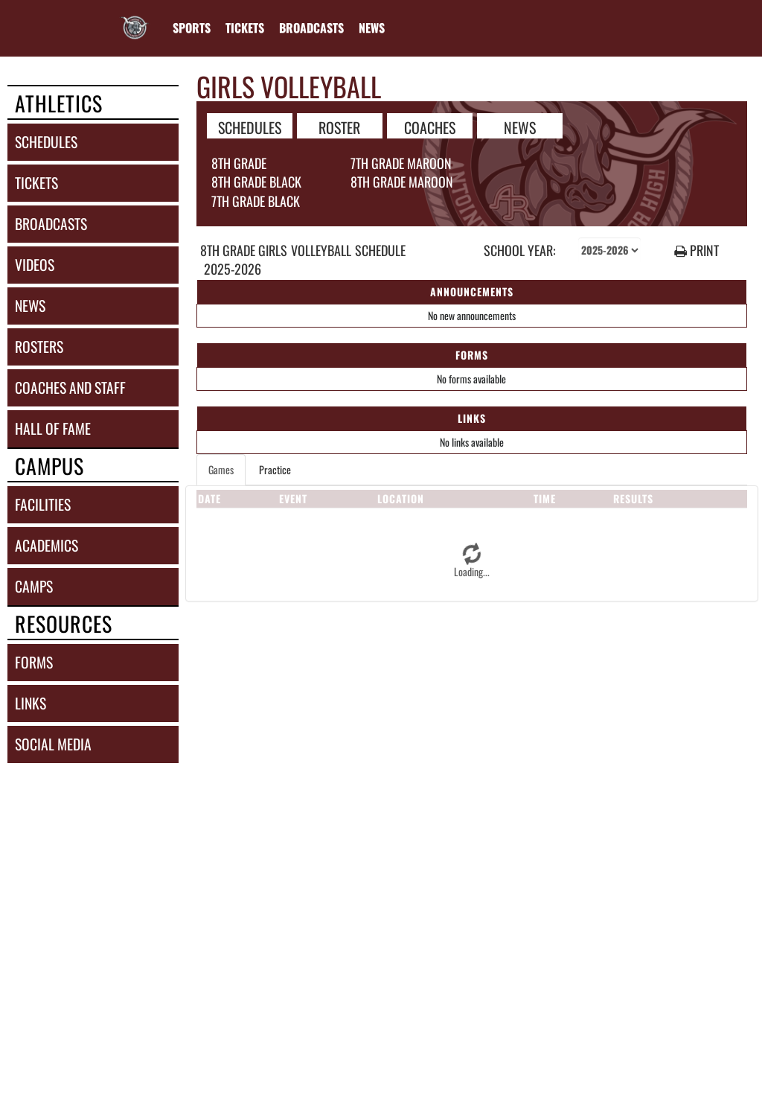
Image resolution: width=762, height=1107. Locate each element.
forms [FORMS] (34, 662)
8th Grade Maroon (401, 181)
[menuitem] (245, 27)
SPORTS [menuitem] (192, 27)
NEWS (520, 126)
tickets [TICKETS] (36, 183)
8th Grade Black (256, 181)
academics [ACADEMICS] (46, 545)
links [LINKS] (30, 703)
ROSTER (339, 126)
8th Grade (238, 163)
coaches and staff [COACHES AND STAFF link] (70, 387)
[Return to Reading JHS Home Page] (134, 18)
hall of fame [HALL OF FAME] (53, 428)
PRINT (696, 250)
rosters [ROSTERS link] (39, 346)
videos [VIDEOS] (34, 264)
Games (221, 469)
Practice (275, 469)
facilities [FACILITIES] (43, 504)
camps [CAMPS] (34, 586)
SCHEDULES (249, 126)
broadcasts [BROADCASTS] (51, 224)
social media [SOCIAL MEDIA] (53, 744)
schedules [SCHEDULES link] (46, 142)
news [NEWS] (30, 305)
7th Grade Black (255, 201)
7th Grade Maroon (401, 163)
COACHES (429, 126)
